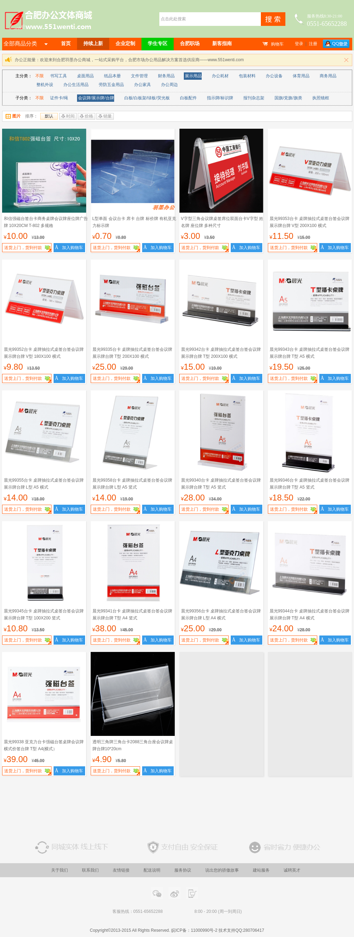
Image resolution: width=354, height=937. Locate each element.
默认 (49, 116)
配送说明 (152, 870)
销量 (105, 116)
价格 (86, 116)
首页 (66, 43)
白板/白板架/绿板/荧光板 (147, 97)
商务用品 (328, 75)
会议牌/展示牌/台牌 (96, 97)
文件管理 (139, 75)
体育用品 (301, 75)
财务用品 (166, 75)
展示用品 (193, 75)
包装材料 (247, 75)
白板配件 (188, 97)
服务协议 (182, 870)
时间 (68, 116)
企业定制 (125, 43)
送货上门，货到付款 (27, 248)
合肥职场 (190, 43)
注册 (313, 43)
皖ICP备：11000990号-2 (194, 930)
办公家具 (142, 84)
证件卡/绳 (59, 97)
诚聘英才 (292, 870)
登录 (299, 43)
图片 (13, 116)
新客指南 (222, 43)
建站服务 (261, 870)
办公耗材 (220, 75)
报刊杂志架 (253, 97)
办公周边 (169, 84)
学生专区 (157, 43)
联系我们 (90, 870)
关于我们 (59, 870)
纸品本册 (112, 75)
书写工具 (58, 75)
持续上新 (93, 43)
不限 (39, 75)
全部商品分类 (26, 44)
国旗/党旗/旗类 (288, 97)
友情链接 (121, 870)
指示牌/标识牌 (220, 97)
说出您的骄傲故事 (222, 870)
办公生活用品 (76, 84)
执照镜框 (320, 97)
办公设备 (274, 75)
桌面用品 (85, 75)
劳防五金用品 (111, 84)
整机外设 (44, 84)
